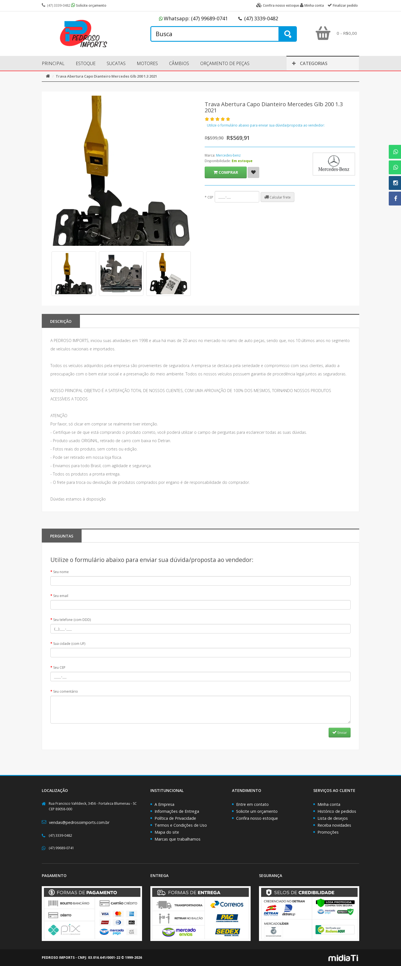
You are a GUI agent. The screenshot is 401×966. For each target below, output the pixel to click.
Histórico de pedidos (336, 811)
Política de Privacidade (175, 818)
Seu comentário (65, 691)
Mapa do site (167, 832)
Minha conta (328, 804)
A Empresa (164, 804)
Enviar (339, 732)
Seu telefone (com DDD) (72, 619)
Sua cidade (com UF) (69, 643)
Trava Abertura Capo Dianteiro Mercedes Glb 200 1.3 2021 (106, 76)
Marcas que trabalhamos (177, 839)
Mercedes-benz (228, 155)
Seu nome (61, 571)
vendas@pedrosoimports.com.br (79, 822)
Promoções (328, 832)
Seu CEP (59, 667)
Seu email (60, 595)
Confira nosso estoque (257, 818)
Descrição (61, 321)
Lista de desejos (332, 818)
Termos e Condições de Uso (181, 825)
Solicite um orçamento (257, 811)
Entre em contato (252, 804)
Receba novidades (334, 825)
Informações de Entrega (177, 811)
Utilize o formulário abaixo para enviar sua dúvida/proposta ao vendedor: (266, 125)
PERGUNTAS (61, 536)
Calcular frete (277, 197)
